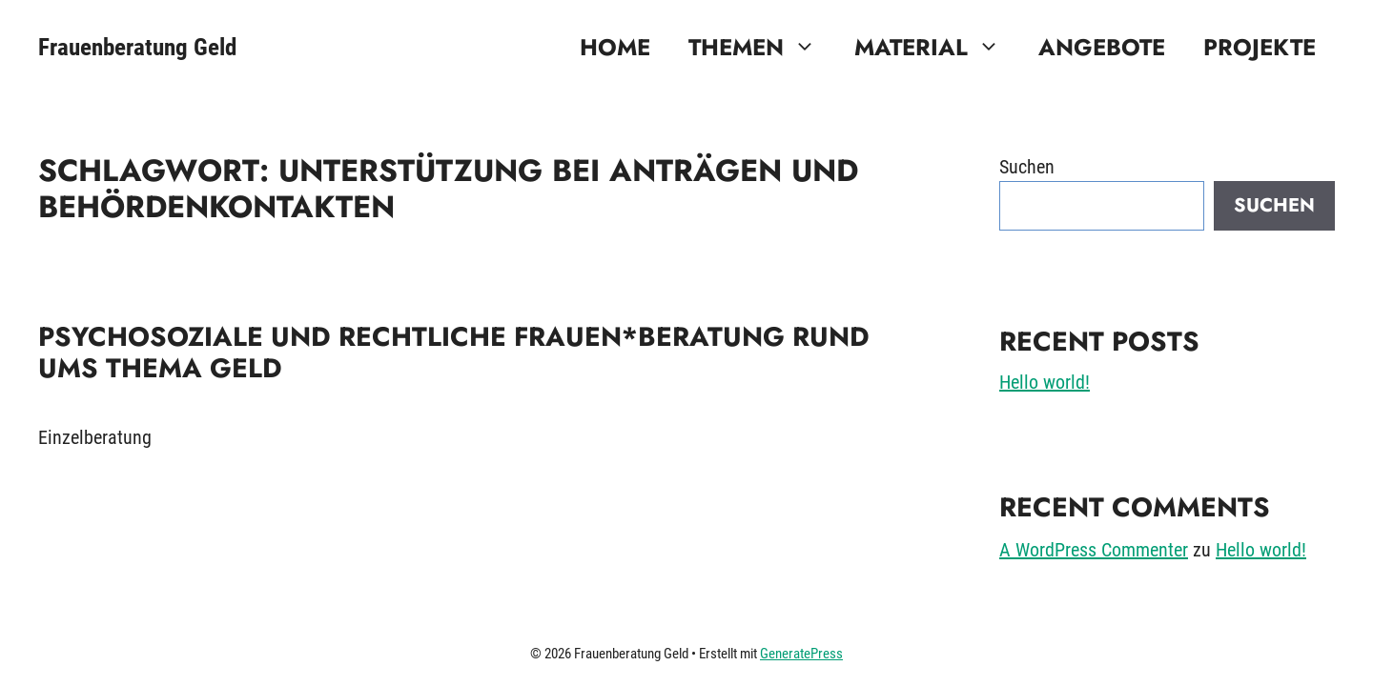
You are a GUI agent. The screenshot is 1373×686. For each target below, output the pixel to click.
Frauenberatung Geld (137, 47)
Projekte (1259, 47)
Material (936, 47)
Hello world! (1044, 382)
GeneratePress (801, 653)
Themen (761, 47)
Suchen (1027, 166)
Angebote (1101, 47)
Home (615, 47)
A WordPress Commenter (1093, 549)
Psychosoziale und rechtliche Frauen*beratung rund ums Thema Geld (454, 353)
